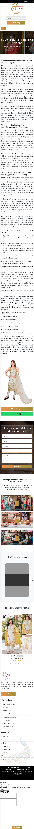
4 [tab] (18, 663)
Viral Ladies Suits (7, 727)
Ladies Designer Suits (8, 704)
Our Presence (6, 746)
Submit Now (17, 467)
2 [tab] (13, 663)
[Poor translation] (6, 791)
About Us (4, 736)
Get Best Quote (17, 409)
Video (3, 756)
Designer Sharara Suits (8, 717)
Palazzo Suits (5, 714)
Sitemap (4, 740)
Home (6, 46)
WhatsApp (17, 414)
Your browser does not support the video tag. (17, 580)
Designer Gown (6, 720)
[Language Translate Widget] (16, 18)
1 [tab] (10, 663)
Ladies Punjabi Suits (7, 723)
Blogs (3, 743)
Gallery (4, 759)
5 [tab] (21, 663)
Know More (8, 694)
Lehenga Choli (6, 707)
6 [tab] (24, 663)
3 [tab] (16, 663)
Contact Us (5, 753)
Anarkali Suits (6, 710)
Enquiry (17, 827)
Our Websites (6, 749)
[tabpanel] (17, 637)
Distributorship (16, 23)
